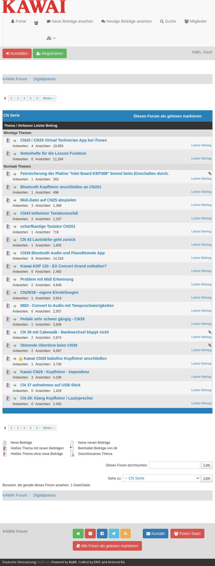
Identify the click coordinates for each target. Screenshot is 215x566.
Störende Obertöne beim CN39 (48, 345)
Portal (18, 21)
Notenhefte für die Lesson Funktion (53, 153)
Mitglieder (195, 21)
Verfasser (25, 126)
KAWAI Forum (15, 79)
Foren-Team (187, 533)
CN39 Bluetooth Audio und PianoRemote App (62, 253)
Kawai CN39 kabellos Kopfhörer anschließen (65, 358)
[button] (51, 38)
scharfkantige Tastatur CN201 (48, 226)
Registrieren (49, 53)
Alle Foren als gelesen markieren (107, 546)
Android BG (116, 562)
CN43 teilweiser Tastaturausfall (49, 213)
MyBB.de (44, 562)
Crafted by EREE (89, 562)
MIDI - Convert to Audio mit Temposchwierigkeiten (67, 305)
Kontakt (155, 533)
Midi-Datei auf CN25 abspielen (48, 200)
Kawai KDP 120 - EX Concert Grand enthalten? (63, 266)
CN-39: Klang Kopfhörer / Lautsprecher (56, 398)
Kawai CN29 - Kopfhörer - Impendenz (54, 372)
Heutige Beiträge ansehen (126, 21)
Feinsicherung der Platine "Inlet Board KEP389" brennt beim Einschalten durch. (94, 173)
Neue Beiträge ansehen (70, 21)
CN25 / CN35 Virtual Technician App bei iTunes (63, 140)
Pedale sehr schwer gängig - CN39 (52, 319)
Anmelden (17, 53)
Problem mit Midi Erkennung (47, 279)
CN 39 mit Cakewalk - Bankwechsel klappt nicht (64, 332)
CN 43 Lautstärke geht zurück (48, 239)
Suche (168, 21)
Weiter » (48, 98)
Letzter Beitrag (45, 126)
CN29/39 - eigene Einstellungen (49, 292)
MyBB (73, 562)
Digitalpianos (44, 79)
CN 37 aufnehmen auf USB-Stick (50, 385)
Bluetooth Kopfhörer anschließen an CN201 (60, 187)
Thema (9, 126)
